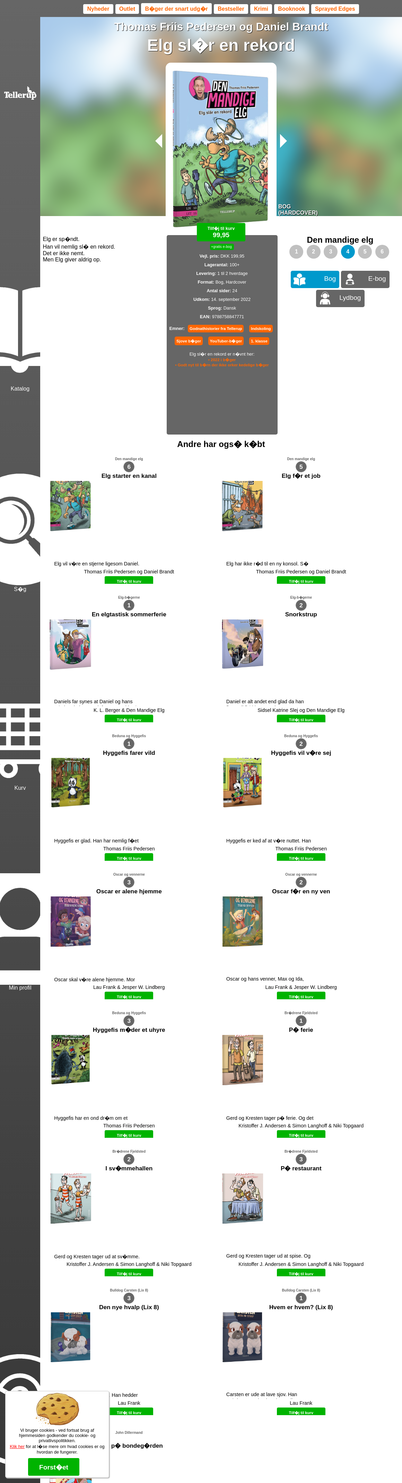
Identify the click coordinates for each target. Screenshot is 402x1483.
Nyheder (98, 9)
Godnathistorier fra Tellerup (216, 329)
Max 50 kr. (202, 1318)
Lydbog (350, 297)
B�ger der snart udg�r (176, 9)
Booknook (291, 9)
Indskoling (261, 329)
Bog (330, 278)
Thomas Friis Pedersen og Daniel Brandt (221, 26)
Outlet (127, 9)
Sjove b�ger (188, 341)
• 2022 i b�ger (222, 360)
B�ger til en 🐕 (233, 1318)
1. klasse (259, 341)
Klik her (17, 1446)
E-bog (377, 278)
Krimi (261, 9)
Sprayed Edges (335, 9)
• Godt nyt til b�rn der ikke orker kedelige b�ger (222, 365)
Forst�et (53, 1467)
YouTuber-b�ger (226, 341)
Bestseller (231, 9)
